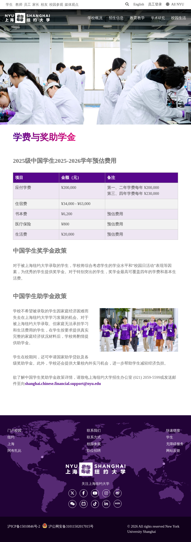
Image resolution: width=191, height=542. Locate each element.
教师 (18, 5)
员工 (27, 5)
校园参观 (56, 5)
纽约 (10, 437)
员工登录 (155, 4)
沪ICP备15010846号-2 (23, 527)
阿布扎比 (14, 451)
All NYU (175, 4)
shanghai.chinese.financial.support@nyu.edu (63, 384)
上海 (10, 444)
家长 (35, 5)
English (138, 4)
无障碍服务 (175, 444)
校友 (44, 5)
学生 (9, 4)
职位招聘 (94, 451)
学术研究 (158, 18)
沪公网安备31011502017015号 (68, 526)
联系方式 (94, 437)
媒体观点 (72, 5)
